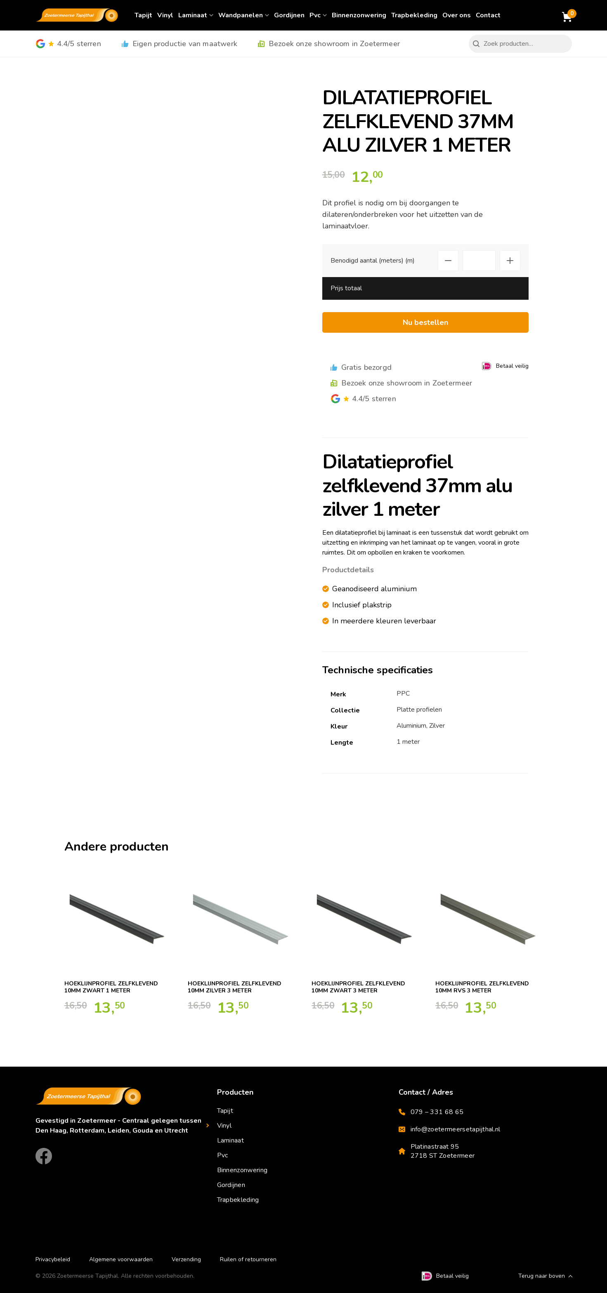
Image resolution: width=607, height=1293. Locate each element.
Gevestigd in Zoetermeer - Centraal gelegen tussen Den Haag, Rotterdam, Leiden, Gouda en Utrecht (118, 1125)
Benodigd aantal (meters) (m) (373, 260)
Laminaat (192, 15)
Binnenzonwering (359, 15)
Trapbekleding (414, 15)
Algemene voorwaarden (121, 1259)
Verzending (186, 1259)
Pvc (315, 15)
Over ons (456, 15)
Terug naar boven (541, 1276)
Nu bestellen (425, 322)
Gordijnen (289, 15)
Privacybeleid (52, 1259)
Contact (488, 15)
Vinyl (165, 15)
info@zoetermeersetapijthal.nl (450, 1129)
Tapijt (143, 15)
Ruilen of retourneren (248, 1259)
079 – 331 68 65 (431, 1112)
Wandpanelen (240, 15)
